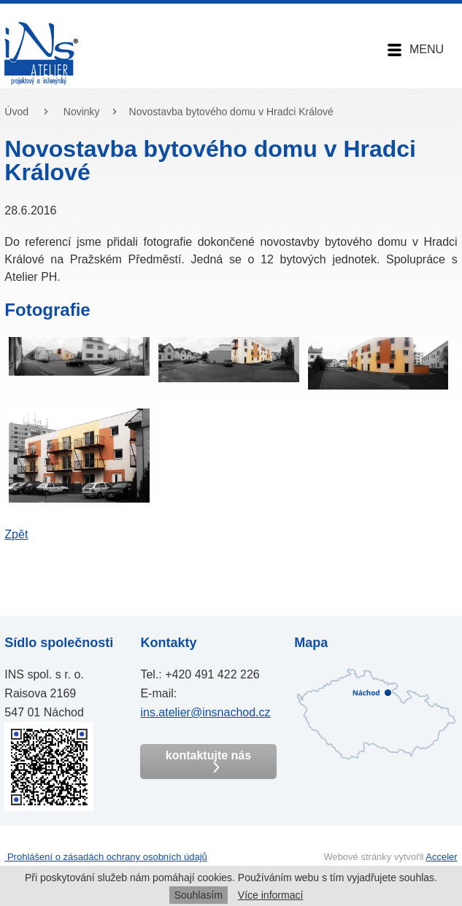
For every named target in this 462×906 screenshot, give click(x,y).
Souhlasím (198, 895)
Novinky (81, 111)
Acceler (441, 856)
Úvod (16, 111)
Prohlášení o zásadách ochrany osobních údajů (105, 856)
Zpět (16, 534)
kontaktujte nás (208, 761)
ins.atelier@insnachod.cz (205, 712)
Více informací (270, 895)
